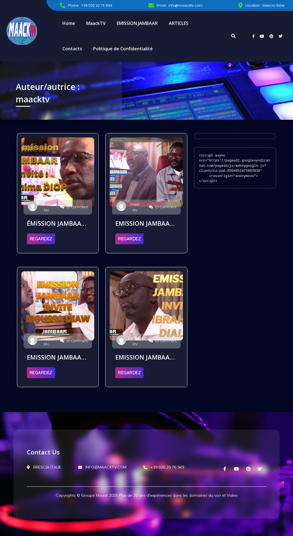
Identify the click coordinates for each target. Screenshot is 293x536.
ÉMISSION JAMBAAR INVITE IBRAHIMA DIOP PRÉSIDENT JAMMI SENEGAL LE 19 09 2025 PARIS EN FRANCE (57, 223)
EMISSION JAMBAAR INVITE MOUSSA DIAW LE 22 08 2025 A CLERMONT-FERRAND (56, 357)
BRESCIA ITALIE (44, 467)
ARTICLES (178, 23)
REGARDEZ (41, 238)
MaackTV (96, 23)
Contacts (72, 49)
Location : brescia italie (261, 5)
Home (68, 23)
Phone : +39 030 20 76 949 (86, 5)
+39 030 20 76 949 (163, 467)
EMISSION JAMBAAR (137, 23)
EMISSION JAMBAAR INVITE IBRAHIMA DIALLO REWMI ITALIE (144, 357)
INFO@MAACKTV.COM (102, 467)
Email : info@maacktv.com (175, 5)
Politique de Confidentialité (123, 49)
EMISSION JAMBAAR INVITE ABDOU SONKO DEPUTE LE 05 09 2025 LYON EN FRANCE (145, 223)
